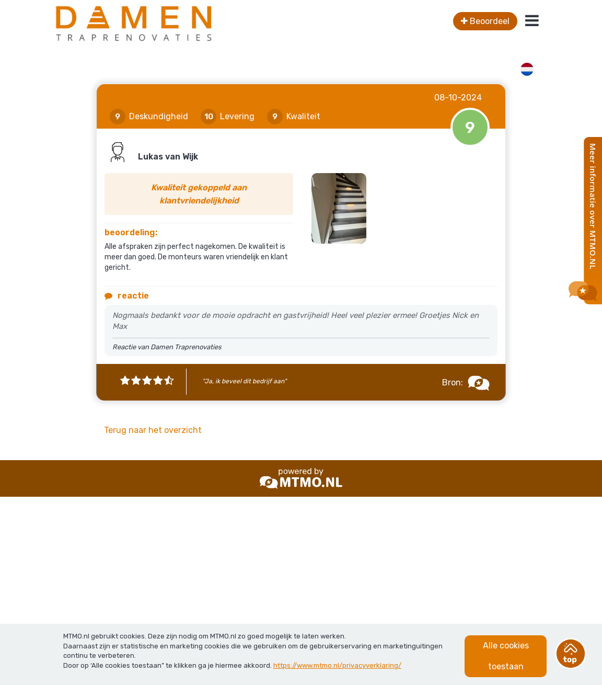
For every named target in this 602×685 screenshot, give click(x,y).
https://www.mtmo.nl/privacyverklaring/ (337, 665)
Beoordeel (485, 21)
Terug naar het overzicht (153, 430)
